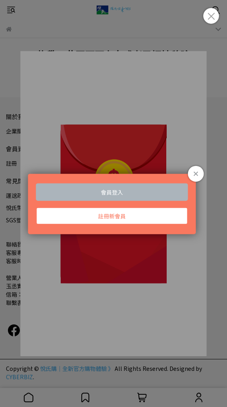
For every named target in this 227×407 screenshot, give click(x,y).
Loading (113, 203)
